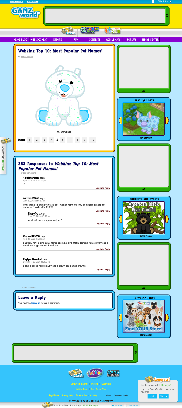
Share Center (150, 39)
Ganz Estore (32, 1)
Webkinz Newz (89, 30)
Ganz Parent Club (98, 389)
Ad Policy (93, 395)
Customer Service (121, 395)
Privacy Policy (67, 395)
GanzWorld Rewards (79, 384)
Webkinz (94, 384)
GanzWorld (106, 384)
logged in (35, 303)
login (159, 1)
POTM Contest (146, 236)
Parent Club (113, 30)
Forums (131, 39)
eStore (57, 39)
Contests (94, 39)
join (166, 1)
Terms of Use (81, 395)
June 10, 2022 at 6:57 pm (34, 201)
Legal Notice (54, 395)
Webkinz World (16, 1)
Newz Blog (20, 39)
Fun (76, 39)
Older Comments (27, 173)
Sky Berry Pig (146, 137)
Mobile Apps (113, 39)
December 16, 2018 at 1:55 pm (36, 262)
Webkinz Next (38, 39)
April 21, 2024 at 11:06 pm (34, 180)
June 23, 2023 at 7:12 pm (39, 216)
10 (92, 140)
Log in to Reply (103, 188)
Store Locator (146, 335)
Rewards (68, 31)
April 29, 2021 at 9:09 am (34, 239)
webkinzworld (27, 57)
